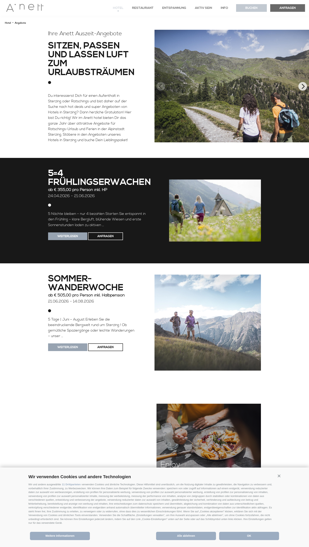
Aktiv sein (203, 8)
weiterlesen (67, 236)
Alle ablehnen (186, 535)
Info (224, 8)
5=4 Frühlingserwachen (99, 178)
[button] (279, 475)
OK (249, 535)
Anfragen (287, 8)
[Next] (302, 86)
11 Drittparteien (71, 484)
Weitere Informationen (59, 535)
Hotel (118, 8)
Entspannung (174, 8)
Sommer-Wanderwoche (85, 283)
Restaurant (143, 8)
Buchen (251, 8)
